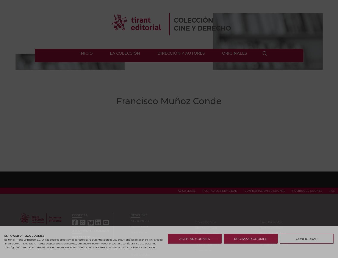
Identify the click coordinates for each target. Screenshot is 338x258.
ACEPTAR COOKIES (194, 239)
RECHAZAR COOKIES (250, 239)
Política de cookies (144, 247)
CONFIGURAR (307, 239)
